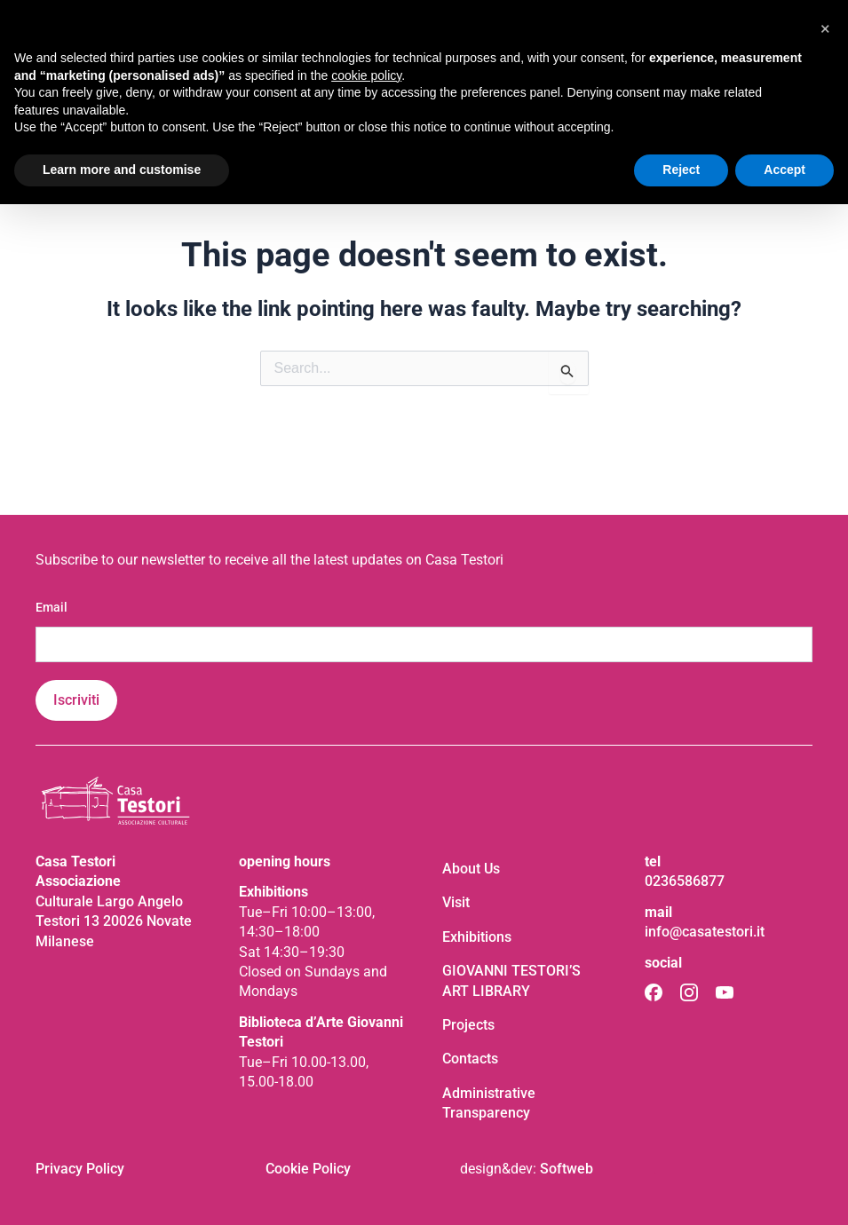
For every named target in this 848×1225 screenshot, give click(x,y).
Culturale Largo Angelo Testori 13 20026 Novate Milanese (114, 921)
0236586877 (685, 881)
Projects (468, 1024)
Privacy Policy (80, 1168)
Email (51, 607)
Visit (456, 902)
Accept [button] (784, 169)
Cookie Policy (308, 1168)
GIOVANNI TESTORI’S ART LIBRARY (511, 980)
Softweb (566, 1168)
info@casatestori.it (705, 931)
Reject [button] (681, 169)
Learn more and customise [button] (122, 169)
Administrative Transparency (488, 1103)
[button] (825, 28)
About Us (471, 868)
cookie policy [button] (366, 75)
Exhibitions (476, 937)
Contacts (470, 1058)
